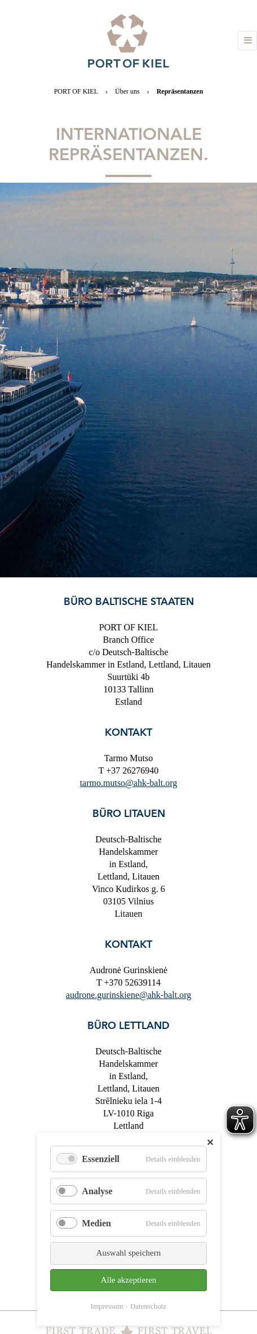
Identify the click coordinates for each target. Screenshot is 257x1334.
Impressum (107, 1306)
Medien (96, 1223)
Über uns (127, 91)
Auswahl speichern (128, 1252)
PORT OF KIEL (76, 91)
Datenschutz (148, 1306)
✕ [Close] (210, 1142)
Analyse (97, 1191)
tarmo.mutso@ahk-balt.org (129, 783)
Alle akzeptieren (129, 1279)
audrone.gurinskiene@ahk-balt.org (128, 995)
